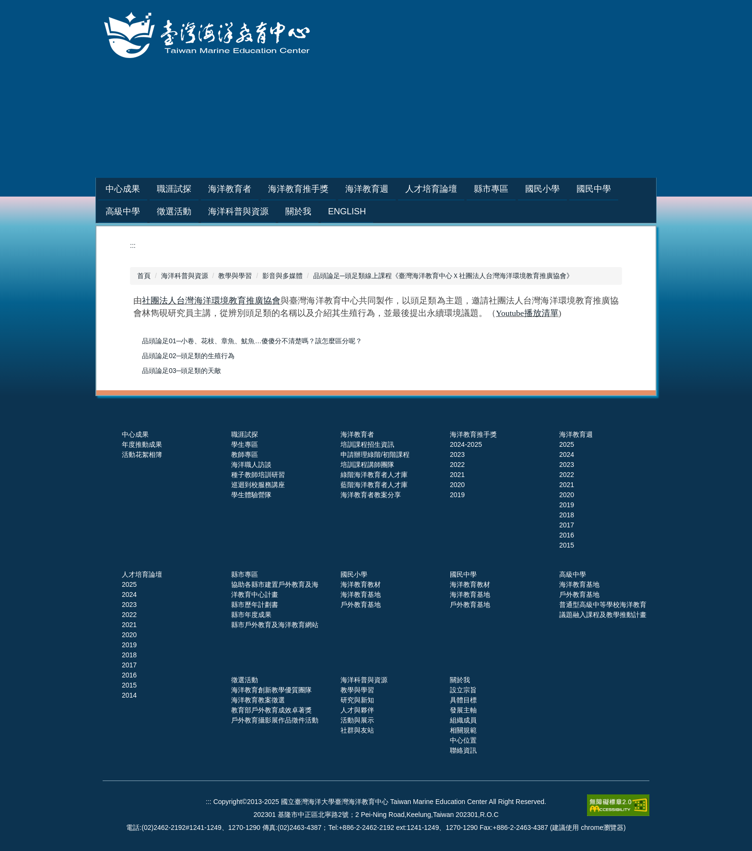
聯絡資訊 (463, 750)
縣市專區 (244, 574)
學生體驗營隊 (251, 495)
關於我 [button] (298, 211)
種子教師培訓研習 (258, 474)
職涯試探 (244, 434)
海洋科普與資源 (184, 276)
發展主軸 (463, 710)
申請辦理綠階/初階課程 (375, 454)
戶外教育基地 (361, 604)
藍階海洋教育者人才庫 (374, 485)
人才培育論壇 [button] (455, 189)
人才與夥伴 (357, 710)
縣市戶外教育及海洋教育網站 (274, 625)
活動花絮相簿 (142, 454)
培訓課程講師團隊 (367, 464)
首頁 (144, 276)
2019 (457, 495)
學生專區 (244, 444)
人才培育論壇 (142, 574)
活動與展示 (357, 720)
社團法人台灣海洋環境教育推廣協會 (211, 300)
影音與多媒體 (282, 276)
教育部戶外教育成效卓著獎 (271, 710)
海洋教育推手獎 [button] (322, 189)
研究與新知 (357, 700)
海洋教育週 (576, 434)
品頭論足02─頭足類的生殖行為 (188, 356)
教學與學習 (235, 276)
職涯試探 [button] (198, 189)
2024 (566, 454)
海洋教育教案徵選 (258, 700)
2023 (457, 454)
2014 (129, 695)
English (347, 211)
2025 (566, 444)
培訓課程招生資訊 (367, 444)
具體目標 (463, 700)
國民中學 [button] (617, 189)
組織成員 (463, 720)
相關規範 (463, 730)
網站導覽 (501, 136)
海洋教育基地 (361, 594)
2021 (457, 474)
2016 (566, 535)
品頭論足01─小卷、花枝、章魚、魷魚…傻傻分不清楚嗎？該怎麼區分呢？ (252, 341)
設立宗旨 (463, 690)
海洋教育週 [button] (390, 189)
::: (109, 189)
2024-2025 (466, 444)
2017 (566, 525)
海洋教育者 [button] (253, 189)
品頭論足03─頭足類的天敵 (182, 370)
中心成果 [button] (146, 189)
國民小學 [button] (566, 189)
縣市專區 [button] (515, 189)
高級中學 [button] (123, 211)
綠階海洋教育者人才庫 (374, 474)
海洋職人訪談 (251, 464)
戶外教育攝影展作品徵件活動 (274, 720)
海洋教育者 (357, 434)
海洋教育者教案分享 (371, 495)
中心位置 (463, 740)
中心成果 (135, 434)
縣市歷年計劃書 (254, 604)
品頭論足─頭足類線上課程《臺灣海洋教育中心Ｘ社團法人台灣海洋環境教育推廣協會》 (443, 276)
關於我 (460, 680)
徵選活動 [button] (174, 211)
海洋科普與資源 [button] (238, 211)
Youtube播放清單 (527, 313)
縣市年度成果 (251, 614)
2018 (566, 515)
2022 (457, 464)
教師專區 (244, 454)
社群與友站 (357, 730)
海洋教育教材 (361, 584)
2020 (457, 485)
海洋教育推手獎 (473, 434)
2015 (566, 545)
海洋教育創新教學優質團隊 (271, 690)
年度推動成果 (142, 444)
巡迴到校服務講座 (258, 485)
